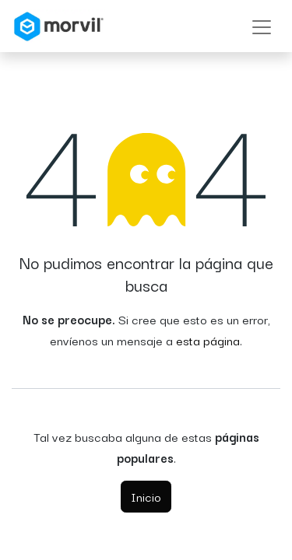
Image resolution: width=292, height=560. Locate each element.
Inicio (146, 496)
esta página (208, 340)
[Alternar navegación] (261, 26)
